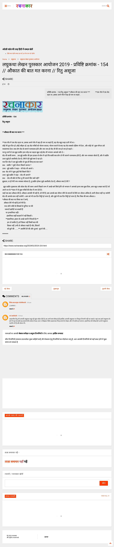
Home (4, 59)
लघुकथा (13, 59)
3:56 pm (29, 302)
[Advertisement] (57, 27)
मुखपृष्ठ (46, 537)
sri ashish (13, 316)
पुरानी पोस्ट (106, 289)
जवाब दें (12, 309)
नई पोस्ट (7, 289)
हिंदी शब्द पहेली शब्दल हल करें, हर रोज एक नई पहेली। (21, 53)
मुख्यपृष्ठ (56, 289)
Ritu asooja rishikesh (17, 302)
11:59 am (20, 315)
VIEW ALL (105, 496)
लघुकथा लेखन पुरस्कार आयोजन (29, 59)
